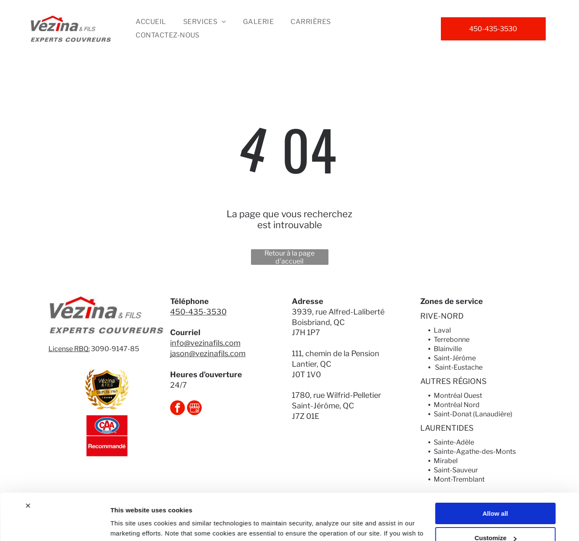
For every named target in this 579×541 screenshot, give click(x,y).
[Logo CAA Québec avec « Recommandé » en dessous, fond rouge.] (106, 436)
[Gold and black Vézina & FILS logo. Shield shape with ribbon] (106, 389)
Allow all (495, 471)
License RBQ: (69, 349)
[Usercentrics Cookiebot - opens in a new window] (54, 524)
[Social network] (194, 408)
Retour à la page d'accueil (289, 257)
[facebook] (177, 408)
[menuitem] (150, 22)
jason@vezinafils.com (207, 353)
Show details (129, 524)
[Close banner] (28, 463)
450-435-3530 (198, 311)
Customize (496, 496)
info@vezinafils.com (205, 342)
